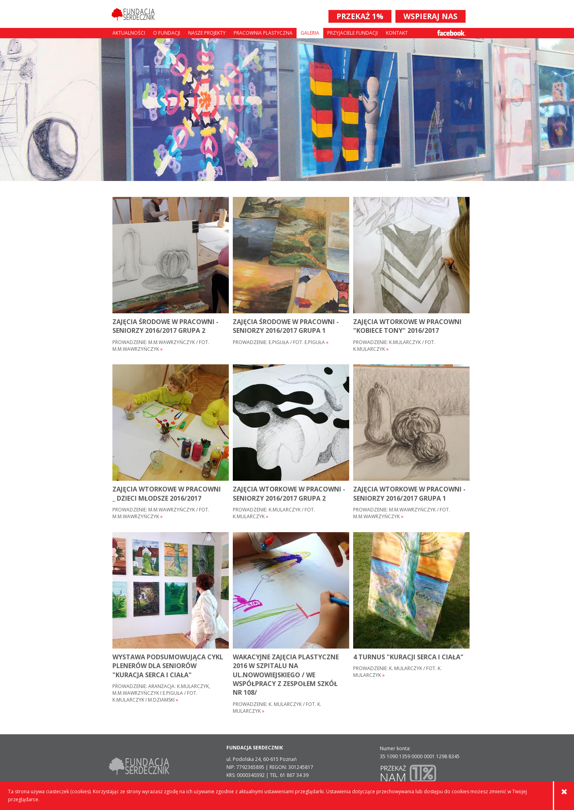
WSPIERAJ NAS (430, 16)
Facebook (451, 33)
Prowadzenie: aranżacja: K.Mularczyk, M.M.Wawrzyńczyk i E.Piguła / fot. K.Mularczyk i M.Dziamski (161, 693)
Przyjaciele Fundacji (352, 32)
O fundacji (166, 32)
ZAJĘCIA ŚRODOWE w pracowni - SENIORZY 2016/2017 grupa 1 (286, 326)
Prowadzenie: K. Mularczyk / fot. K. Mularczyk (397, 671)
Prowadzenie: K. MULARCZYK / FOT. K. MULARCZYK (277, 707)
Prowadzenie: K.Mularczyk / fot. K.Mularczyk (394, 345)
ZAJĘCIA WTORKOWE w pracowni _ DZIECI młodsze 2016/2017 (166, 493)
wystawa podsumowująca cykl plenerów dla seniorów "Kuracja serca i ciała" (167, 666)
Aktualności (128, 32)
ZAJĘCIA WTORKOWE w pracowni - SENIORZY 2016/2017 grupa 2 (289, 493)
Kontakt (397, 32)
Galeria (310, 32)
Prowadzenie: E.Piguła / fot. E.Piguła (280, 342)
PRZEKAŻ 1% (359, 16)
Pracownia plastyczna (263, 32)
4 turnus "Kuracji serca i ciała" (408, 657)
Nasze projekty (207, 32)
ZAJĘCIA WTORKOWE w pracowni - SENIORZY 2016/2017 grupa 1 (409, 493)
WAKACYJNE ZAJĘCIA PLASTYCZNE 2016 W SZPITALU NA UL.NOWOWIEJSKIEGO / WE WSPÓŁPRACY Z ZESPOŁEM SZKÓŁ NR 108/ (286, 675)
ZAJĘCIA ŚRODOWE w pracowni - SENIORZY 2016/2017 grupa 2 (165, 326)
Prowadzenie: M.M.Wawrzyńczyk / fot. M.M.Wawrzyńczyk (160, 345)
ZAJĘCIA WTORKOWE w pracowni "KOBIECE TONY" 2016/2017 (407, 326)
